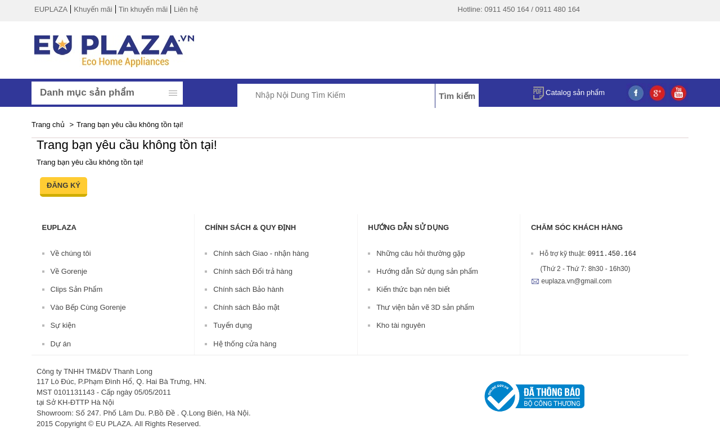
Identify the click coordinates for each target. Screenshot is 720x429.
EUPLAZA (51, 9)
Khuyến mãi (93, 9)
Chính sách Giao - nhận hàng (261, 253)
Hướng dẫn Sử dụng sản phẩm (427, 271)
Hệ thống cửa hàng (244, 344)
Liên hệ (185, 9)
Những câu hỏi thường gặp (420, 253)
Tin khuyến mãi (143, 9)
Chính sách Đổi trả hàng (252, 271)
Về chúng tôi (71, 253)
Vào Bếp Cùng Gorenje (88, 307)
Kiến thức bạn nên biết (412, 289)
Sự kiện (63, 325)
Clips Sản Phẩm (77, 289)
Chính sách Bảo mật (246, 307)
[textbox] (349, 95)
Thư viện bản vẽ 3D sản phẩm (425, 307)
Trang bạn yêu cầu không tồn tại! (129, 124)
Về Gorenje (69, 271)
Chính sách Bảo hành (248, 289)
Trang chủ (48, 124)
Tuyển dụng (232, 325)
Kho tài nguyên (400, 325)
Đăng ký (63, 185)
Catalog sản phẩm (568, 92)
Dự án (61, 344)
